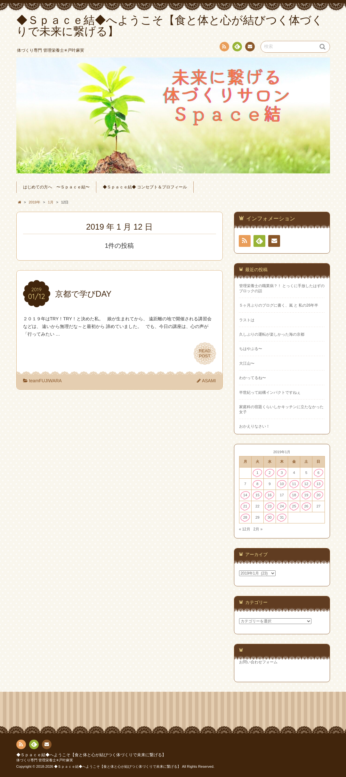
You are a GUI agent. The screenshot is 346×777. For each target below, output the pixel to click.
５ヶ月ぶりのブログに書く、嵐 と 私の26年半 (278, 305)
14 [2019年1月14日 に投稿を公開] (245, 495)
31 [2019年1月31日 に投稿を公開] (282, 517)
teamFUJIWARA (45, 380)
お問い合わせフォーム (258, 662)
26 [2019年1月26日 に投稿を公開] (306, 506)
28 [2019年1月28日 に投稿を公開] (245, 517)
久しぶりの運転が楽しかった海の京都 (271, 334)
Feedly (236, 47)
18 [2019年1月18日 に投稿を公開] (294, 495)
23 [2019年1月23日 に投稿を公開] (270, 506)
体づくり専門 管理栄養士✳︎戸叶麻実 (44, 760)
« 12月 (244, 529)
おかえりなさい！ (254, 426)
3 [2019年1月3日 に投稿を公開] (282, 473)
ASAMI (209, 380)
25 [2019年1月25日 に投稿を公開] (294, 506)
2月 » (258, 529)
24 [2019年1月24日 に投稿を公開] (282, 506)
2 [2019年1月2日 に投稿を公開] (269, 473)
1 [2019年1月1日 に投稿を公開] (257, 473)
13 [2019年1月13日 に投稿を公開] (319, 484)
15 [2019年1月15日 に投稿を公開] (257, 495)
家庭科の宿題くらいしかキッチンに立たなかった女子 (281, 409)
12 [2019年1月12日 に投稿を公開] (306, 484)
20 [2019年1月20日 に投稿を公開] (319, 495)
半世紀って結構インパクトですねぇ (270, 392)
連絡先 (249, 47)
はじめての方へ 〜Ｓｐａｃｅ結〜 (56, 187)
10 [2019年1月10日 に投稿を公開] (282, 484)
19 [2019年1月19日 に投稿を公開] (306, 495)
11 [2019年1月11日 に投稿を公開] (294, 484)
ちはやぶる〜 (250, 349)
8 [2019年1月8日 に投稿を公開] (257, 484)
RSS (224, 47)
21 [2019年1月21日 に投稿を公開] (245, 506)
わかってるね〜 (252, 378)
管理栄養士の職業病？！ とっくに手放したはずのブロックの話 (282, 288)
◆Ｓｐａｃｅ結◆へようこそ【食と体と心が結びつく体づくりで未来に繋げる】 (91, 755)
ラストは (246, 320)
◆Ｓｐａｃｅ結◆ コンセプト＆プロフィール (145, 187)
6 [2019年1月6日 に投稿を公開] (318, 473)
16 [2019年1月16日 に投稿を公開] (270, 495)
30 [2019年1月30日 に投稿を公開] (270, 517)
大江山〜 (246, 363)
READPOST (205, 353)
